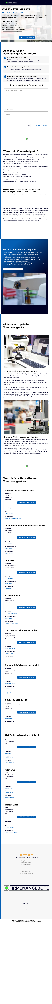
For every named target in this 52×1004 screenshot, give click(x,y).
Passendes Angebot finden (13, 269)
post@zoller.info (9, 727)
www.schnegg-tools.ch (11, 613)
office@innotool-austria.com (13, 518)
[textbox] (26, 480)
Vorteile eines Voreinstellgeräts (11, 27)
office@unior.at (9, 553)
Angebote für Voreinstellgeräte (12, 24)
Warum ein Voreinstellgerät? (11, 25)
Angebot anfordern (27, 37)
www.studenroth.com (11, 683)
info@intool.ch (9, 588)
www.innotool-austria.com (12, 509)
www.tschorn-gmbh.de (11, 823)
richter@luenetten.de (11, 658)
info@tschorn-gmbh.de (11, 832)
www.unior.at (8, 543)
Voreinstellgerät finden (27, 502)
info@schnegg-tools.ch (11, 623)
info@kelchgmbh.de (10, 797)
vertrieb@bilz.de (9, 762)
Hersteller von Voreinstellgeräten (12, 31)
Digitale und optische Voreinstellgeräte (14, 29)
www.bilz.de (8, 753)
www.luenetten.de (10, 648)
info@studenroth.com (11, 693)
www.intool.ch (9, 578)
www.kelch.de (9, 788)
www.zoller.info (9, 718)
